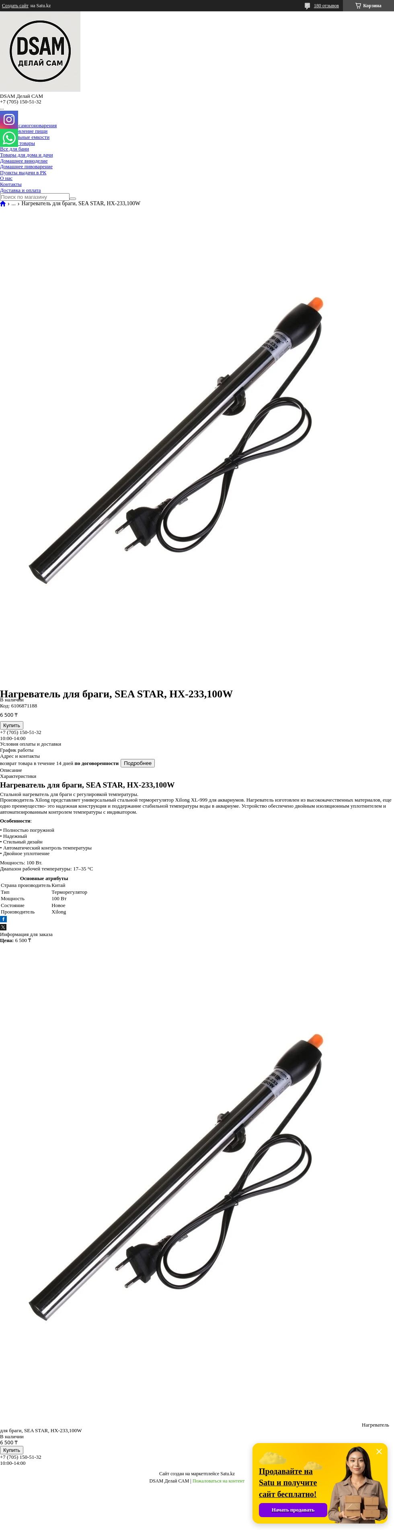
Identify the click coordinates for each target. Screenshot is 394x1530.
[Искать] (73, 199)
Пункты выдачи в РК (23, 172)
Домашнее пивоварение (26, 166)
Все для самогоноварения (28, 125)
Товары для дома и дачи (26, 155)
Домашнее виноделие (24, 161)
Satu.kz (227, 1473)
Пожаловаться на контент (219, 1481)
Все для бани (14, 149)
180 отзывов (326, 5)
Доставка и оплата (20, 190)
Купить (11, 725)
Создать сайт (15, 5)
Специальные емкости (24, 137)
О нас (6, 178)
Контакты (11, 184)
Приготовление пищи (23, 131)
